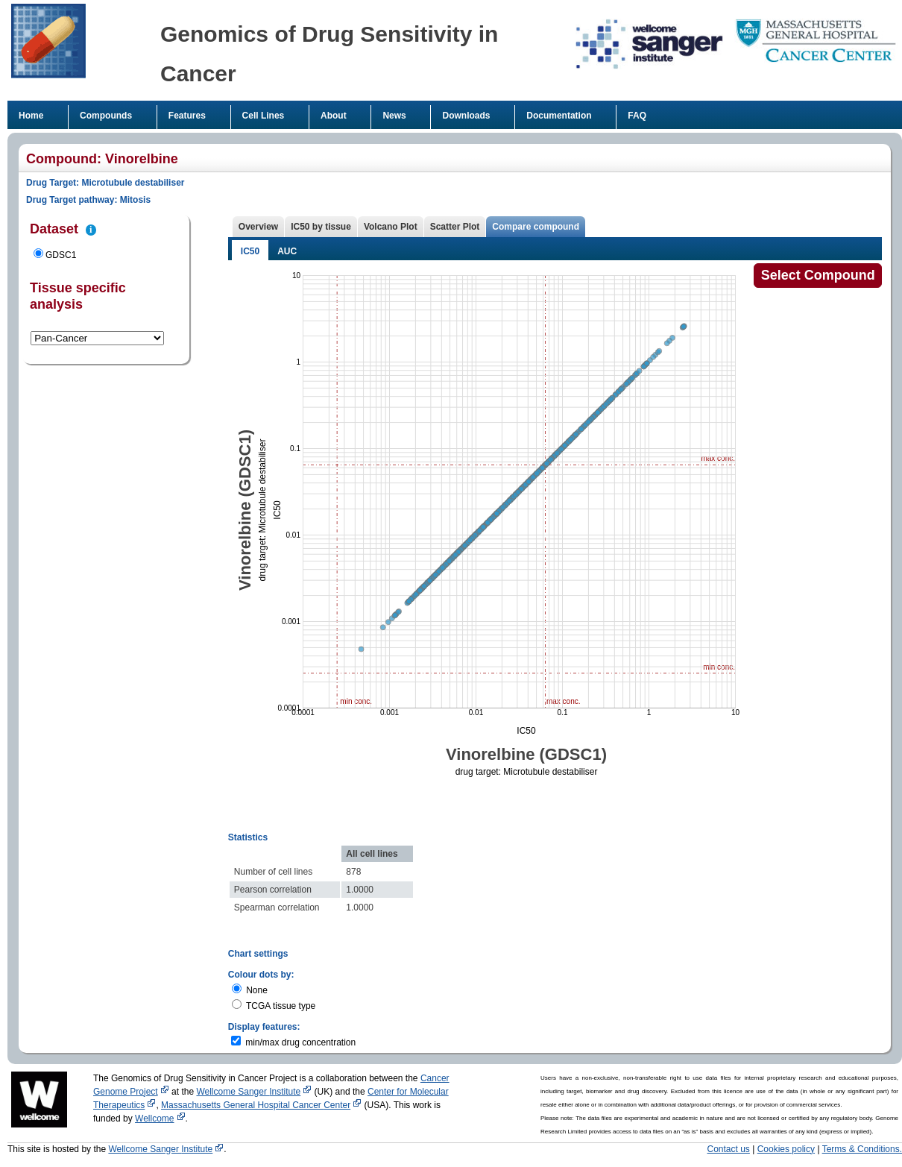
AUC (287, 251)
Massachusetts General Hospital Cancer (261, 1105)
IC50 (250, 251)
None (257, 990)
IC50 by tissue (321, 226)
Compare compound (535, 226)
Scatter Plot (455, 226)
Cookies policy (786, 1149)
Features (187, 115)
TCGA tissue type (280, 1006)
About (334, 115)
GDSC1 (60, 255)
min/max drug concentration (300, 1042)
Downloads (466, 115)
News (394, 115)
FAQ (637, 115)
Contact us (728, 1149)
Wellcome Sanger (254, 1091)
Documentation (558, 115)
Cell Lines (263, 115)
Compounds (106, 115)
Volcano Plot (390, 226)
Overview (258, 226)
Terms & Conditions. (862, 1149)
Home (31, 115)
